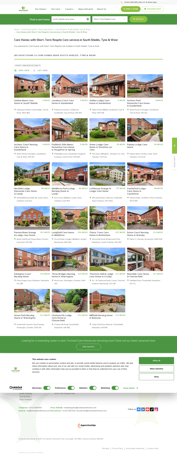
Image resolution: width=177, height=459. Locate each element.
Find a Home (132, 9)
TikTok (152, 411)
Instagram (156, 411)
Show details (129, 454)
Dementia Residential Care (65, 386)
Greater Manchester (27, 383)
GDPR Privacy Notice (115, 377)
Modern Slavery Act (115, 370)
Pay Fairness (112, 380)
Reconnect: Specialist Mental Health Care (62, 372)
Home (16, 29)
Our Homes (40, 9)
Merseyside (23, 392)
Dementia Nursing (61, 392)
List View (42, 70)
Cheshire (22, 374)
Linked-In (143, 411)
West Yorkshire (25, 401)
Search (138, 19)
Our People (82, 374)
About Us (101, 9)
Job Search (82, 370)
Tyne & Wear (24, 398)
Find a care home (26, 370)
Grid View (24, 70)
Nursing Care (59, 389)
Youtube (147, 411)
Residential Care (61, 383)
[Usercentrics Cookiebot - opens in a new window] (16, 454)
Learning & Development (88, 380)
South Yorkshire (25, 395)
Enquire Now (154, 9)
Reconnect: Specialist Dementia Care (62, 378)
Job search (88, 349)
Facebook (138, 411)
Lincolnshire (24, 389)
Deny (156, 443)
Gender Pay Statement (116, 374)
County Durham (25, 380)
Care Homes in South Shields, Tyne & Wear (72, 29)
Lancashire (23, 386)
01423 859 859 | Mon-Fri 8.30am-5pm (140, 2)
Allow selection (156, 435)
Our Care (55, 9)
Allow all (156, 427)
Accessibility (82, 383)
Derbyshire (23, 377)
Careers (69, 9)
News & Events (85, 9)
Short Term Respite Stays (64, 395)
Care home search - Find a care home (37, 29)
